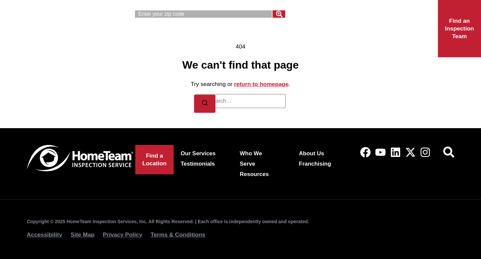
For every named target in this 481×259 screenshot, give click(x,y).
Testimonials (198, 164)
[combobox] (203, 14)
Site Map (82, 234)
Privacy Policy (122, 234)
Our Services (153, 36)
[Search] (279, 14)
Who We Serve (222, 36)
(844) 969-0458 (387, 15)
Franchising (345, 36)
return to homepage (261, 84)
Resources (254, 174)
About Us (286, 36)
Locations (405, 36)
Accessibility (44, 234)
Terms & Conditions (178, 234)
